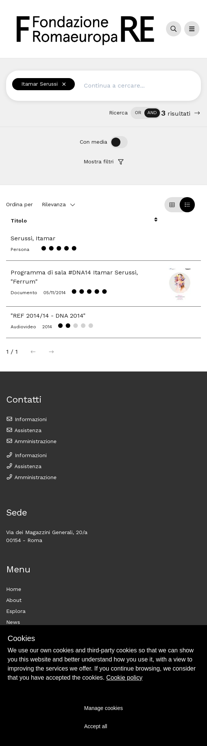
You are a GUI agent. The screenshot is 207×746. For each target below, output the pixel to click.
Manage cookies (103, 708)
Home (13, 589)
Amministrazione (31, 441)
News (13, 622)
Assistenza (23, 430)
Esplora (15, 611)
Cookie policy (124, 677)
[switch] (146, 113)
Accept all (95, 726)
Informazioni (26, 419)
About (14, 600)
